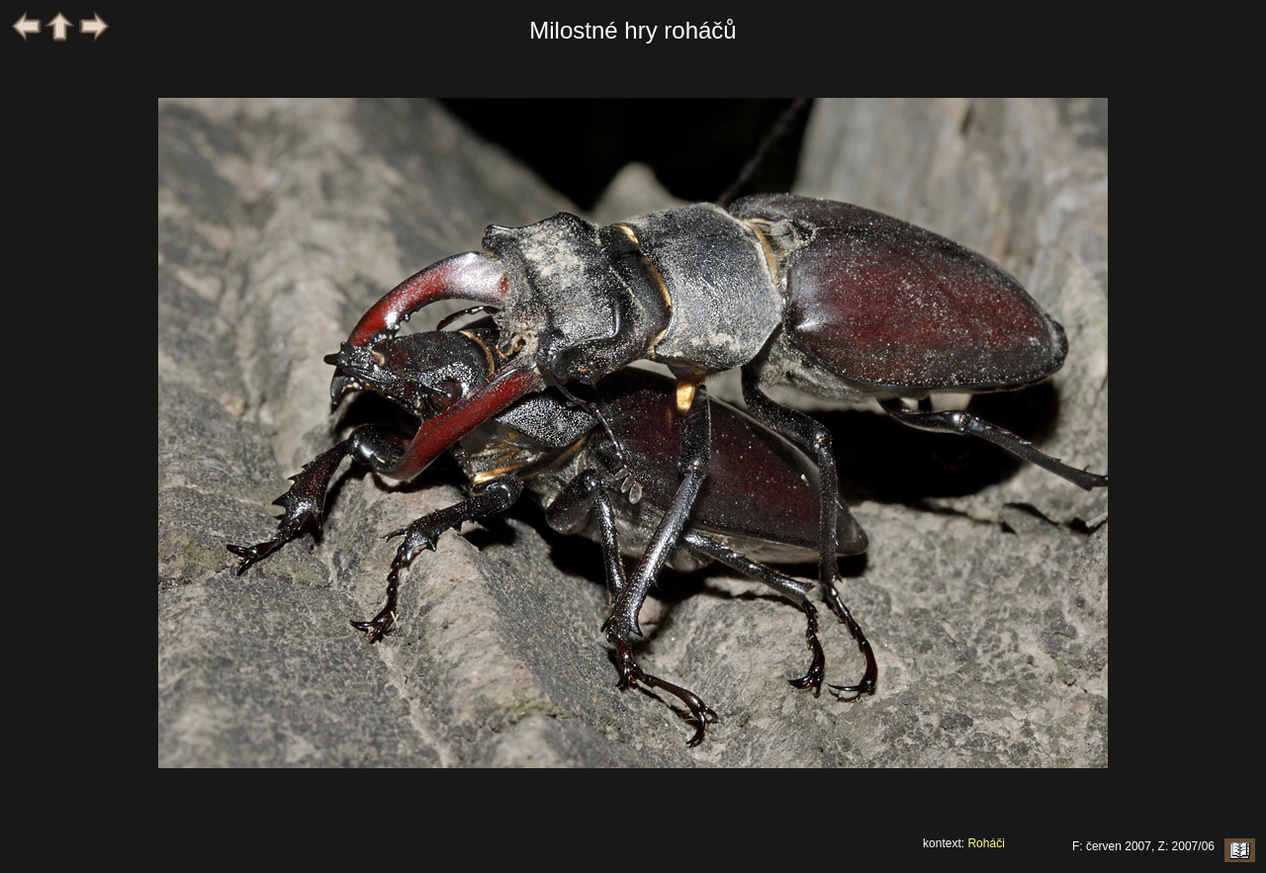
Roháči (985, 843)
